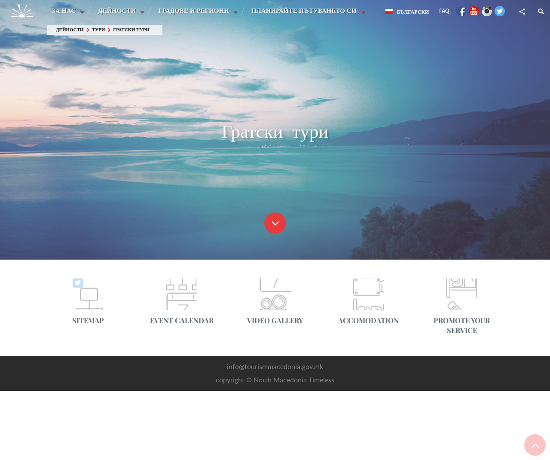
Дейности (118, 11)
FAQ (444, 11)
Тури (98, 30)
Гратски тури (131, 30)
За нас (64, 11)
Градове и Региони (195, 11)
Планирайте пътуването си (306, 11)
